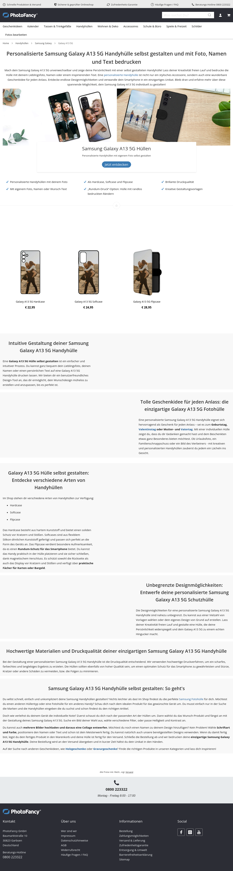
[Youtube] (199, 832)
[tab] (116, 30)
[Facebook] (181, 832)
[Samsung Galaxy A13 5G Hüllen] (117, 149)
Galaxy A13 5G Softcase (88, 301)
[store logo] (20, 15)
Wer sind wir (69, 831)
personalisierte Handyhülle (121, 75)
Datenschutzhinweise (74, 840)
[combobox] (186, 15)
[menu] (116, 30)
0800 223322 (223, 4)
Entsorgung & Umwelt (133, 850)
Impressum (68, 835)
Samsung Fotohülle (191, 699)
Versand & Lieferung (132, 840)
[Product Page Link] (30, 272)
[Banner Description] (117, 155)
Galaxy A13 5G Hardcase (30, 301)
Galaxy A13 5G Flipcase (146, 301)
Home (6, 43)
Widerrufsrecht (70, 850)
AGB (63, 845)
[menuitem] (14, 26)
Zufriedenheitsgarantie (133, 845)
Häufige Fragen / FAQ (164, 4)
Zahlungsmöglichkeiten (134, 835)
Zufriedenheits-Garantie (122, 4)
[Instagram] (190, 832)
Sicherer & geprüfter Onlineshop (74, 4)
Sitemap (124, 859)
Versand (129, 772)
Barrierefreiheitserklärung (135, 854)
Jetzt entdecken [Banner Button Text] (116, 164)
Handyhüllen (21, 43)
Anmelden (220, 15)
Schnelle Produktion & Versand (22, 4)
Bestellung (126, 831)
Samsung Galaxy (43, 43)
